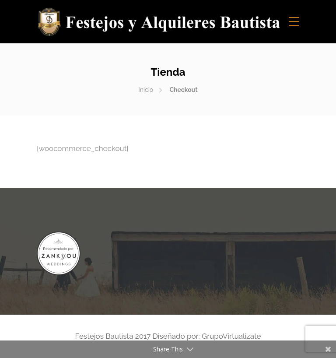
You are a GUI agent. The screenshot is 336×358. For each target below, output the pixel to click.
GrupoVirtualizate (231, 336)
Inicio (145, 89)
